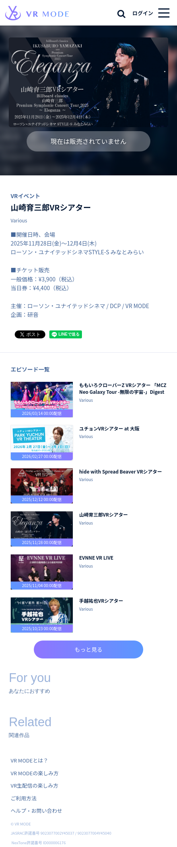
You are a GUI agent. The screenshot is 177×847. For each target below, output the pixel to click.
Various (19, 220)
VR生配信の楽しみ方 (34, 785)
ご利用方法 (24, 798)
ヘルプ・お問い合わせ (36, 810)
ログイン (142, 13)
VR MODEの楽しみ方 (34, 773)
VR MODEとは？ (29, 760)
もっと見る (89, 649)
